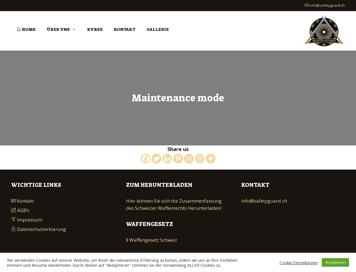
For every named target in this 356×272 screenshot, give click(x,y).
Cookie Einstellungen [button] (299, 262)
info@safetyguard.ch (325, 5)
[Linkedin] (167, 158)
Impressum (26, 219)
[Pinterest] (178, 158)
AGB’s (20, 210)
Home (26, 29)
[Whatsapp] (189, 158)
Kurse (95, 29)
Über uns (64, 29)
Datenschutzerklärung (38, 229)
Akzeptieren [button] (335, 262)
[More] (211, 158)
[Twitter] (156, 158)
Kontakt (124, 29)
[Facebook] (145, 158)
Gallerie (158, 29)
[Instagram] (200, 158)
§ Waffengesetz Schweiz (151, 240)
